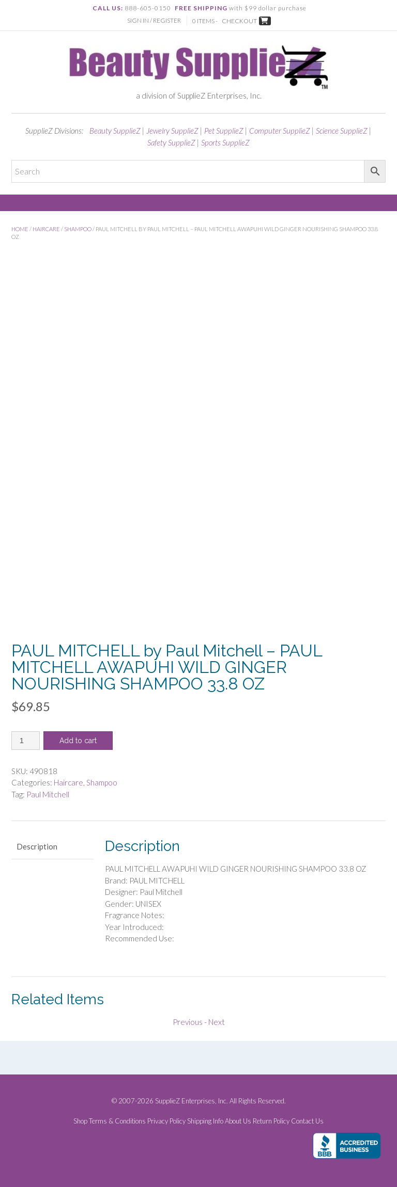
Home (19, 229)
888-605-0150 (148, 8)
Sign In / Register (154, 20)
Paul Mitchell (47, 794)
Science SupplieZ (342, 130)
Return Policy (271, 1121)
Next (216, 1021)
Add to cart (78, 740)
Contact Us (307, 1121)
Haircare (46, 229)
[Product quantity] (25, 740)
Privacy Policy (166, 1121)
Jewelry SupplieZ (172, 130)
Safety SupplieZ (171, 142)
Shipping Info (205, 1121)
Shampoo (77, 229)
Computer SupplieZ (279, 130)
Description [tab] (37, 846)
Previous (188, 1021)
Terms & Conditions (117, 1121)
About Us (238, 1121)
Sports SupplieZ (225, 142)
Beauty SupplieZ (115, 130)
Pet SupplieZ (223, 130)
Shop (80, 1121)
